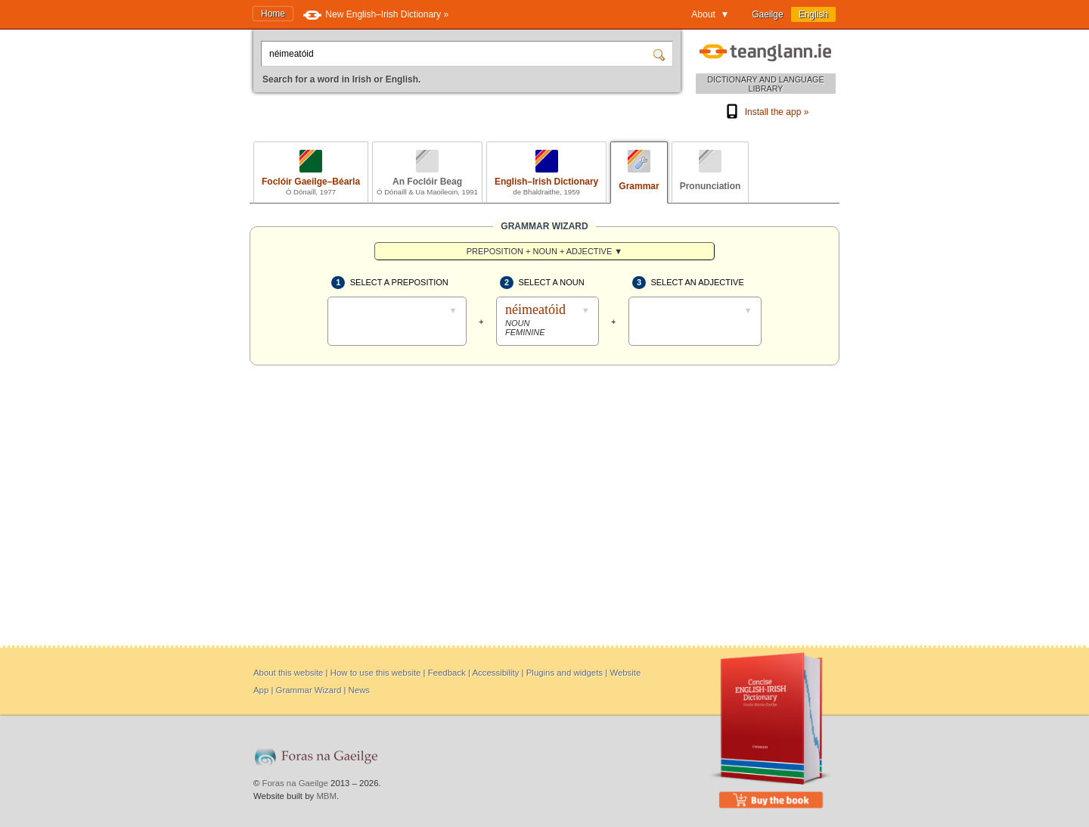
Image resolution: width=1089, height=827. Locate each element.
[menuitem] (544, 251)
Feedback (447, 672)
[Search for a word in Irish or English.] (458, 54)
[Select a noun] (547, 321)
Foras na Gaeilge (295, 783)
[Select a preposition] (396, 328)
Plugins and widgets (564, 672)
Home (273, 13)
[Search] (661, 54)
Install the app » (766, 112)
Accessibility (495, 672)
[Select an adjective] (695, 328)
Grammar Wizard (309, 690)
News (359, 690)
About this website (288, 672)
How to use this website (375, 672)
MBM (326, 796)
